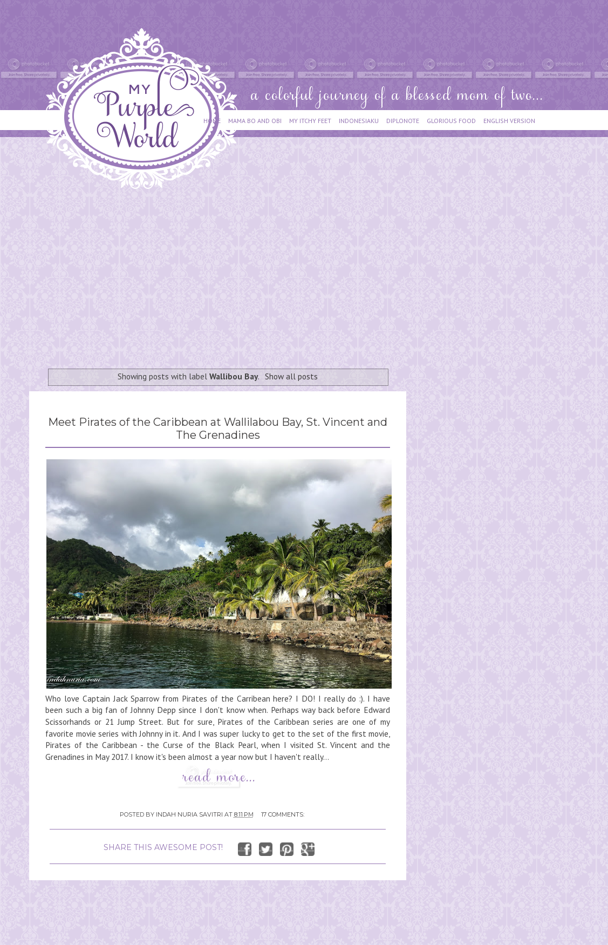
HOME (212, 121)
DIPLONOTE (402, 121)
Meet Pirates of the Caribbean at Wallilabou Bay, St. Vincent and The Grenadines (217, 428)
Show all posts (291, 376)
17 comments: (282, 814)
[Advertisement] (221, 273)
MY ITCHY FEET (310, 121)
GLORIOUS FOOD (451, 121)
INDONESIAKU (359, 121)
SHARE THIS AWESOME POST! (163, 847)
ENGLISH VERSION (509, 121)
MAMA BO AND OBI (255, 121)
